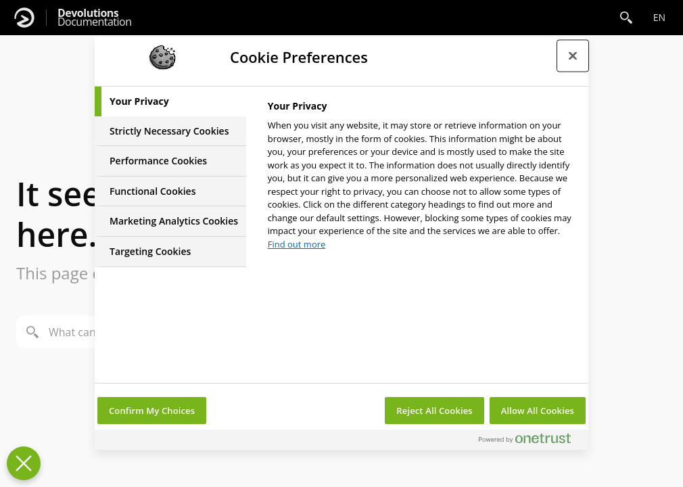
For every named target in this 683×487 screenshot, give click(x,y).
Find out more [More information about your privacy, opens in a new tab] (297, 244)
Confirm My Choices (152, 410)
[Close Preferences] (24, 463)
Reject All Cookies (434, 410)
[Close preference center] (573, 55)
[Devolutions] (24, 17)
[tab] (170, 101)
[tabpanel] (422, 179)
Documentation (94, 17)
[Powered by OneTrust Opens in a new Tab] (530, 441)
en (659, 17)
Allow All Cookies (537, 410)
